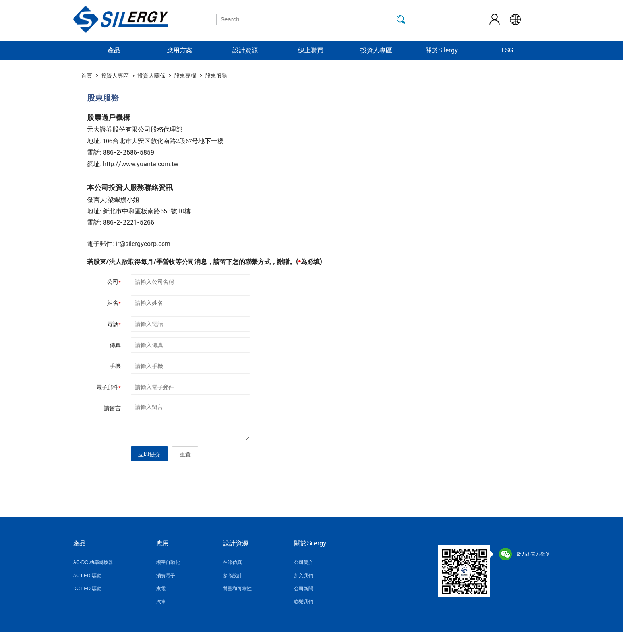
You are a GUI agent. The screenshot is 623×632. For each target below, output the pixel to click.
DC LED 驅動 (87, 588)
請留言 (112, 408)
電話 (114, 324)
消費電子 (165, 575)
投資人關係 (151, 75)
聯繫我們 (303, 602)
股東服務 (216, 75)
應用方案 (179, 50)
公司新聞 (303, 588)
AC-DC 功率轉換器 (93, 562)
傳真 (115, 345)
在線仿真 (232, 562)
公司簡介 (303, 562)
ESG (507, 50)
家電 (161, 588)
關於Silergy (442, 50)
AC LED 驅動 (87, 575)
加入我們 (303, 575)
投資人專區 (376, 50)
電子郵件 (108, 387)
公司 (114, 282)
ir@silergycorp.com (143, 244)
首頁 (86, 75)
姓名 (114, 303)
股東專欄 (185, 75)
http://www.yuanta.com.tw (140, 164)
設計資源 (245, 50)
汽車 (161, 602)
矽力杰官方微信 (524, 554)
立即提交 (149, 454)
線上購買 (310, 50)
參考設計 (232, 575)
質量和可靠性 (237, 588)
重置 (185, 454)
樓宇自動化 (168, 562)
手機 (115, 366)
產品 (114, 50)
